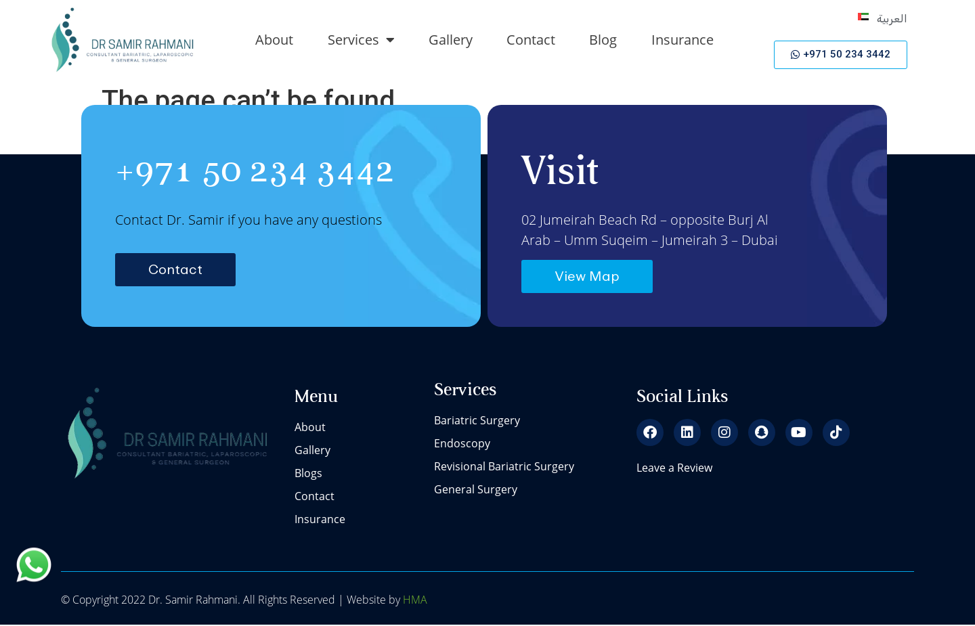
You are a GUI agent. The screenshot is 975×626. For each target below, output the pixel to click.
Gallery (451, 39)
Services (361, 39)
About (274, 39)
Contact (530, 39)
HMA (413, 600)
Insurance (682, 39)
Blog (603, 39)
